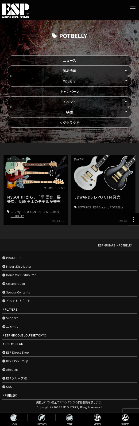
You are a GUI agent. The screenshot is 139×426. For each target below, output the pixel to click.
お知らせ (69, 81)
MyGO (21, 212)
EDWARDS (84, 207)
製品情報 (69, 70)
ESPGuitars (51, 212)
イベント (69, 101)
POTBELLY (17, 216)
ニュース (69, 60)
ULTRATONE (34, 212)
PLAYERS (11, 309)
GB (13, 212)
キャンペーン (69, 91)
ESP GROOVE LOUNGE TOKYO (25, 335)
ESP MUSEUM (14, 343)
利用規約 (11, 395)
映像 (69, 112)
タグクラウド (69, 122)
